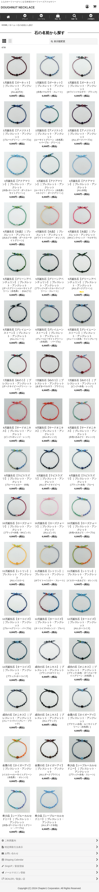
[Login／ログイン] (87, 6)
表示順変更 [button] (58, 41)
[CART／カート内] (94, 6)
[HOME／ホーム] (8, 17)
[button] (25, 17)
